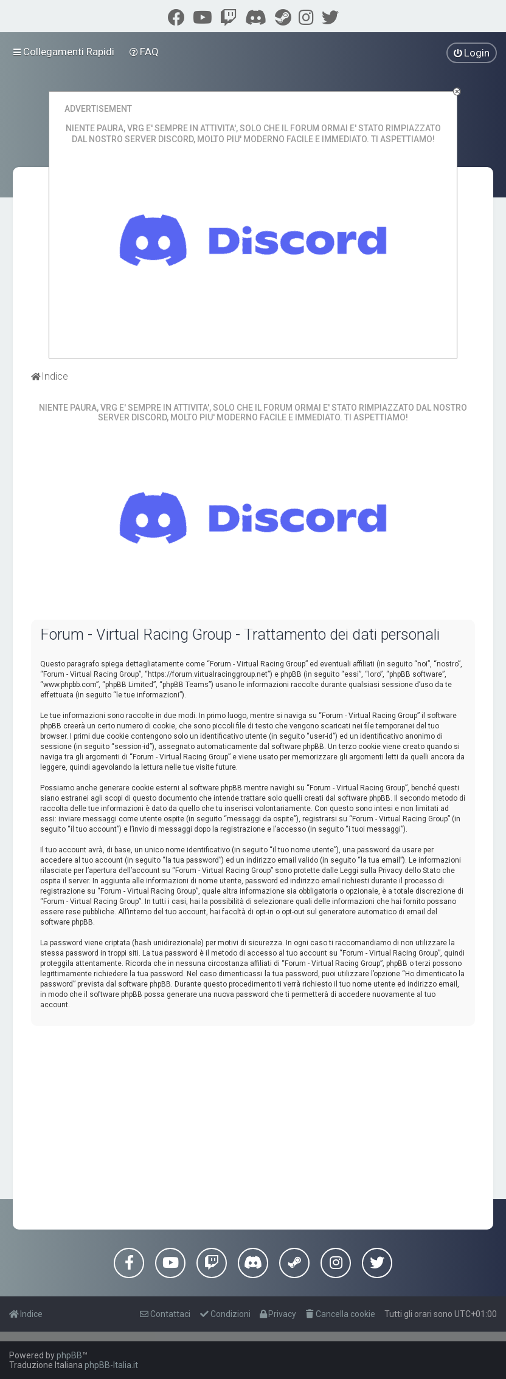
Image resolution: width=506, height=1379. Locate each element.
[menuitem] (144, 52)
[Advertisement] (253, 1120)
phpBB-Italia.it (111, 1365)
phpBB (69, 1355)
